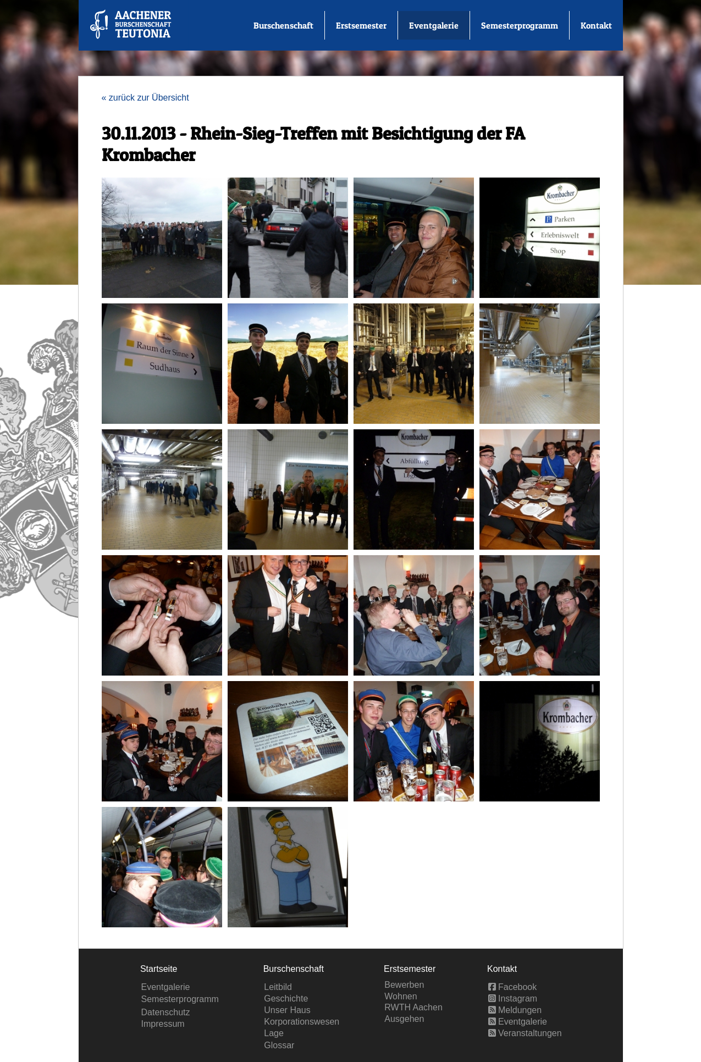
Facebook (512, 987)
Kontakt (596, 25)
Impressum (163, 1023)
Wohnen (400, 996)
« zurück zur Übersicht (145, 97)
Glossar (279, 1045)
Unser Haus (287, 1010)
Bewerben (404, 984)
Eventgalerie (434, 25)
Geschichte (286, 998)
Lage (274, 1033)
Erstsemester (361, 25)
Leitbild (278, 987)
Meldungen (515, 1010)
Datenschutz (165, 1012)
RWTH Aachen (413, 1007)
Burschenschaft (283, 25)
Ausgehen (404, 1019)
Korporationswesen (301, 1021)
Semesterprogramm (519, 25)
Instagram (513, 998)
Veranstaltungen (525, 1033)
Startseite (159, 969)
